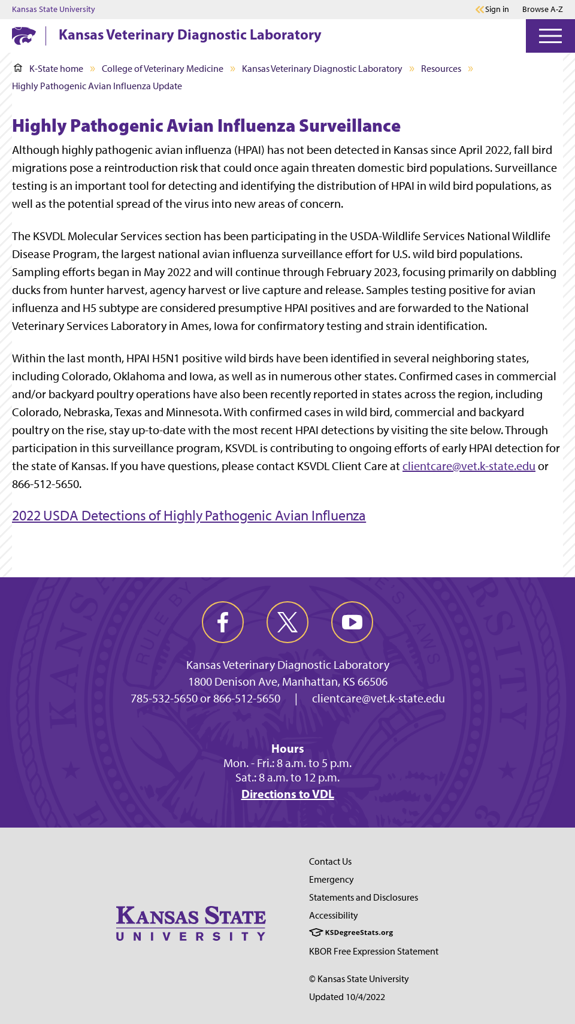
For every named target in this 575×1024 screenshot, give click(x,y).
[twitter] (287, 622)
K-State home (48, 68)
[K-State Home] (24, 35)
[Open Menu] (550, 36)
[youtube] (352, 622)
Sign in (497, 9)
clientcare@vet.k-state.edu (468, 466)
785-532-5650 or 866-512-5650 (205, 698)
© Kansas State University (359, 978)
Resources (441, 68)
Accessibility (333, 915)
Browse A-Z (542, 9)
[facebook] (223, 622)
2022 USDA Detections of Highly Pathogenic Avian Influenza (189, 515)
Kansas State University (53, 9)
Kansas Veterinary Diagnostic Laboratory (190, 34)
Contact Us (330, 861)
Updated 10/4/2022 (347, 996)
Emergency (331, 879)
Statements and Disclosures (363, 897)
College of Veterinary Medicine (162, 68)
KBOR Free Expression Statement (373, 951)
